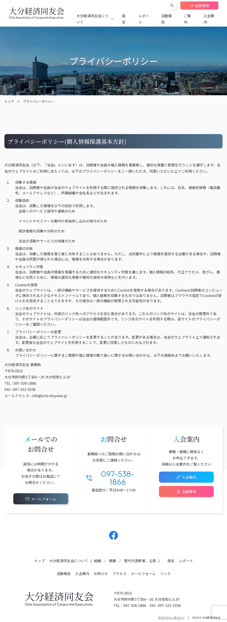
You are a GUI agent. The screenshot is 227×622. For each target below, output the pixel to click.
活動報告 (64, 573)
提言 (170, 560)
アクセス (119, 573)
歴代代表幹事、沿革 (140, 560)
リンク (165, 573)
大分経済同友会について (68, 560)
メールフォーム (43, 498)
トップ (9, 101)
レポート (186, 560)
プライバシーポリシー (38, 101)
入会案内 (189, 477)
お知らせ (101, 573)
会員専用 (202, 5)
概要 (112, 560)
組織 (97, 560)
